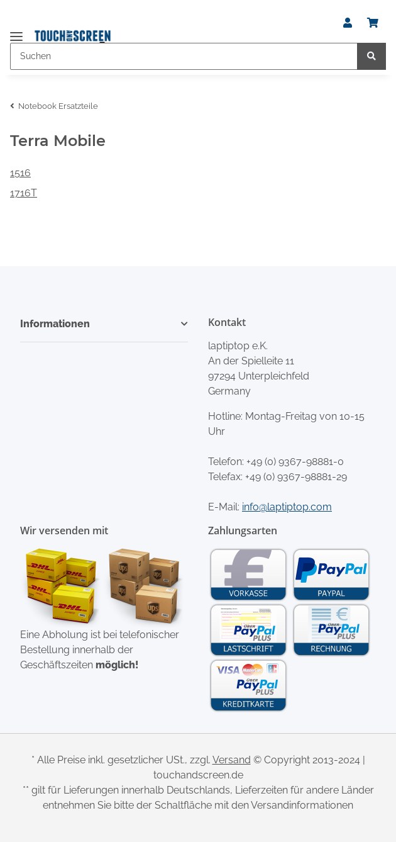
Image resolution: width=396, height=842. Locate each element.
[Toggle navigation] (16, 31)
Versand (231, 760)
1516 (20, 173)
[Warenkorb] (373, 23)
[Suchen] (184, 56)
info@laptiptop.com (287, 507)
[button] (348, 23)
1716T (23, 193)
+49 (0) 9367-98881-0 (295, 462)
